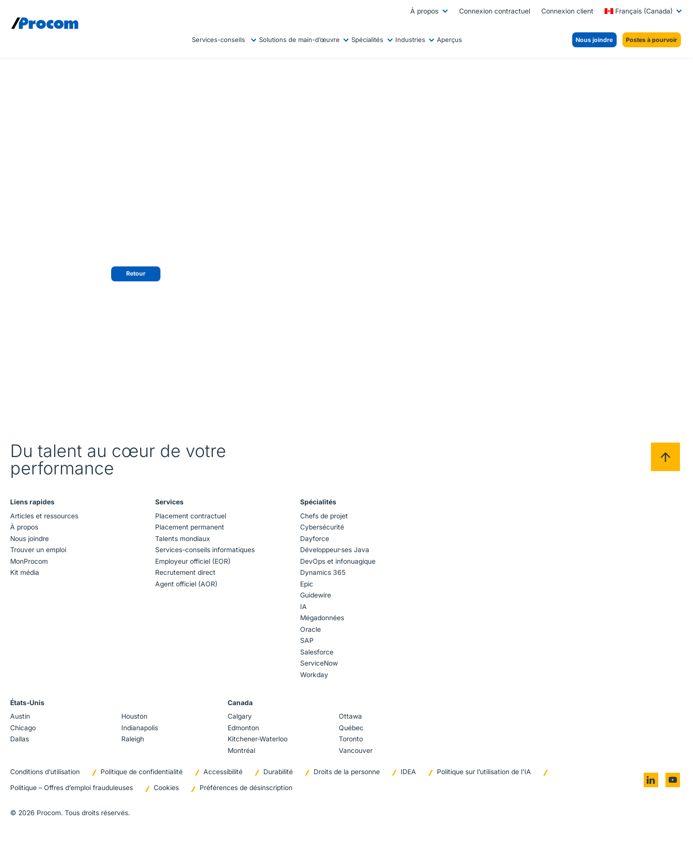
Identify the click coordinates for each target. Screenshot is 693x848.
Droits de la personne (348, 772)
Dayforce (314, 538)
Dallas (20, 739)
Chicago (24, 728)
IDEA (409, 772)
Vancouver (355, 750)
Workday (314, 675)
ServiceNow (318, 663)
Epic (306, 584)
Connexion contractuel (494, 11)
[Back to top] (664, 457)
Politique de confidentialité (142, 772)
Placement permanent (190, 527)
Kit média (25, 572)
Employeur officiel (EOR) (193, 561)
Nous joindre (30, 538)
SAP (306, 640)
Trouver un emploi (39, 550)
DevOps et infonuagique (337, 561)
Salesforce (316, 652)
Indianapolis (140, 728)
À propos (424, 11)
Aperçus (449, 39)
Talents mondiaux (183, 538)
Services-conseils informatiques (205, 550)
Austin (21, 716)
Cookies (167, 788)
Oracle (310, 629)
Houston (135, 716)
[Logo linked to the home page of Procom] (44, 23)
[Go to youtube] (671, 780)
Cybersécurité (322, 527)
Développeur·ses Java (334, 550)
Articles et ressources (45, 516)
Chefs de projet (323, 516)
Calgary (240, 716)
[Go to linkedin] (650, 780)
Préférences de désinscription (247, 788)
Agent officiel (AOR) (187, 584)
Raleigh (133, 739)
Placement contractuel (191, 516)
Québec (350, 728)
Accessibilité (224, 772)
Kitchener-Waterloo (258, 739)
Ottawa (349, 716)
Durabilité (279, 772)
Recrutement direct (186, 572)
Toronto (350, 739)
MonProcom (30, 561)
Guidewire (315, 595)
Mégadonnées (322, 618)
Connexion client (567, 11)
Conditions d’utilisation (46, 772)
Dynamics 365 (322, 572)
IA (303, 607)
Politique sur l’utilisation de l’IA (485, 772)
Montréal (241, 750)
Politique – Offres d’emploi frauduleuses (72, 788)
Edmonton (243, 728)
